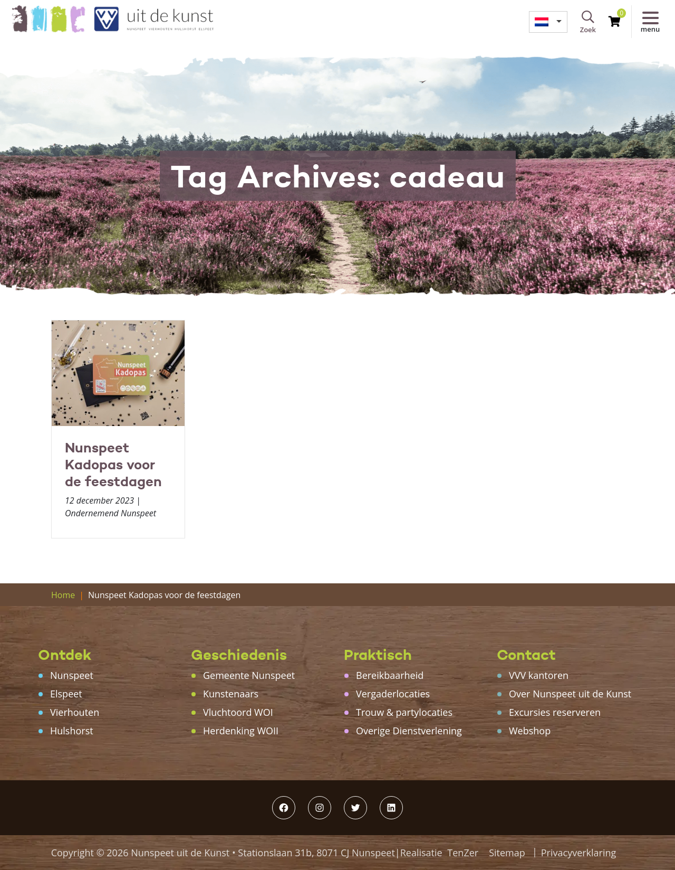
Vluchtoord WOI (238, 712)
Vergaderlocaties (393, 693)
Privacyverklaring (578, 852)
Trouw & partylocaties (404, 712)
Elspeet (66, 693)
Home (63, 595)
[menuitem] (548, 22)
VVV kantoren (538, 675)
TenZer (462, 852)
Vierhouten (74, 712)
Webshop (530, 730)
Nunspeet (71, 675)
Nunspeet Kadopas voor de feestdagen (113, 464)
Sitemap (507, 852)
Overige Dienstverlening (409, 730)
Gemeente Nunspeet (249, 675)
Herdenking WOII (240, 730)
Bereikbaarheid (389, 675)
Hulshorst (71, 730)
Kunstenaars (230, 693)
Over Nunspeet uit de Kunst (570, 693)
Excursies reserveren (555, 712)
